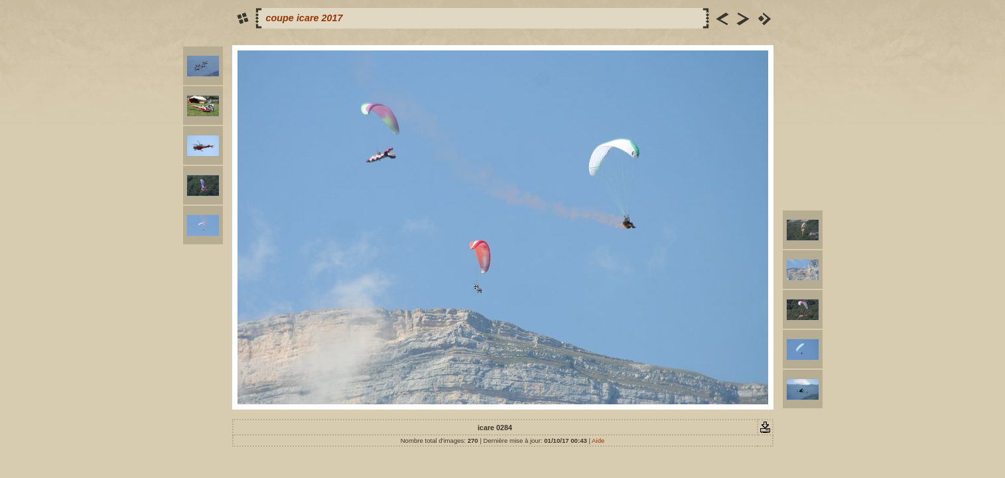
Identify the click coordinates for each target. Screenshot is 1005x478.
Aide (598, 440)
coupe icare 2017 (304, 18)
